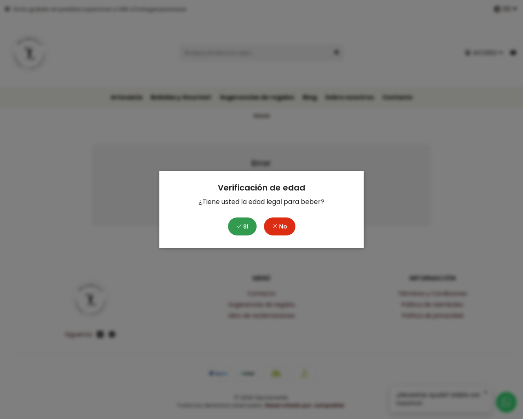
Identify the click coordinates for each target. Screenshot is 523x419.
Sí (242, 226)
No (279, 226)
